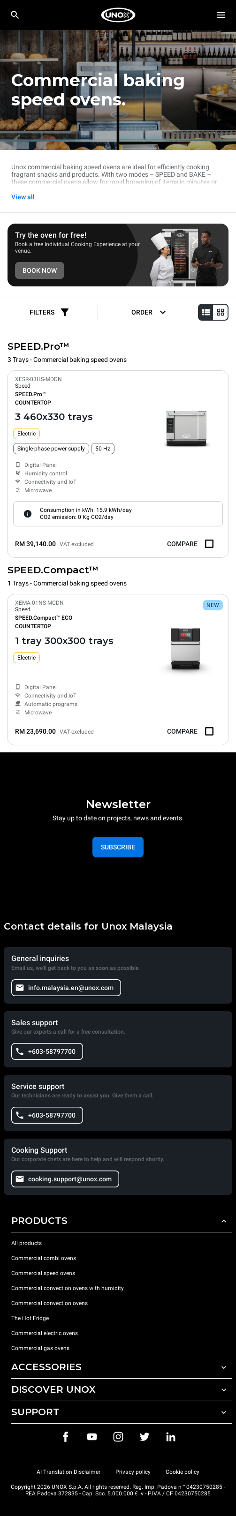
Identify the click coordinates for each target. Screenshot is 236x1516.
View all (23, 197)
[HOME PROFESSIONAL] (118, 15)
